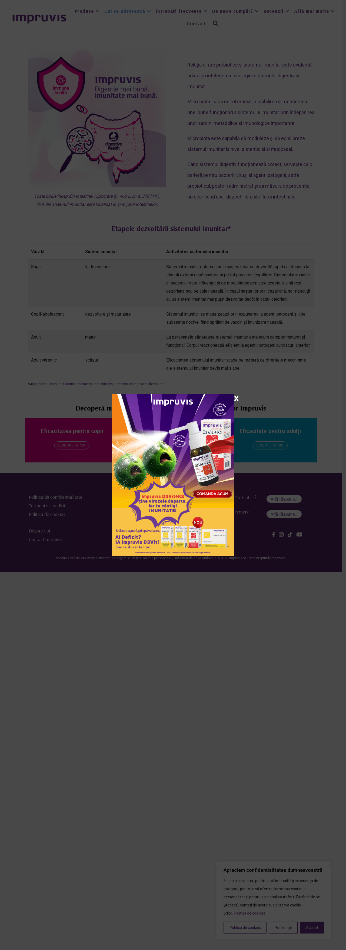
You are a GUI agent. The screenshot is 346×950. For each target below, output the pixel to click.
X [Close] (236, 398)
